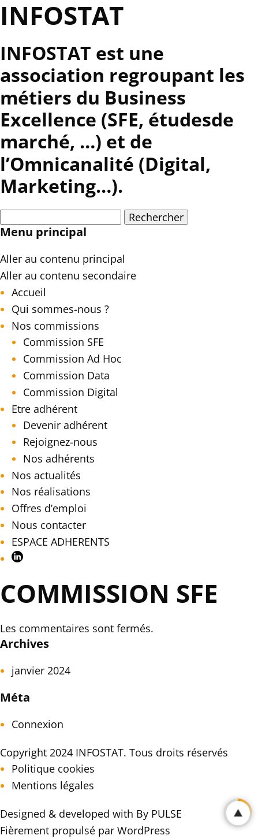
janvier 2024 (41, 670)
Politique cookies (53, 768)
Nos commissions (55, 326)
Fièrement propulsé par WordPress (85, 830)
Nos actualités (46, 475)
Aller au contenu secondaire (68, 275)
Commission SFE (63, 342)
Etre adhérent (44, 409)
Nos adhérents (59, 458)
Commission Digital (70, 392)
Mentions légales (53, 785)
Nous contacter (49, 525)
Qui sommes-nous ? (60, 309)
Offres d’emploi (49, 508)
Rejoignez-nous (60, 442)
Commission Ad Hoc (72, 359)
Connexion (37, 724)
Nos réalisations (51, 491)
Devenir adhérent (65, 425)
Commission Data (66, 375)
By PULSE (159, 814)
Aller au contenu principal (62, 259)
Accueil (29, 292)
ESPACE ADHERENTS (61, 542)
